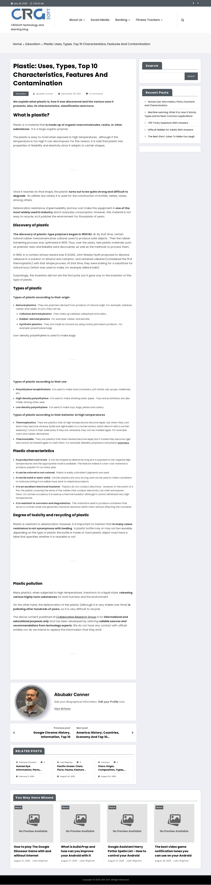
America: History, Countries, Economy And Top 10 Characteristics (97, 735)
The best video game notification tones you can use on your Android (173, 851)
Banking (122, 20)
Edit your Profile (108, 702)
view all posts (62, 709)
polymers (123, 443)
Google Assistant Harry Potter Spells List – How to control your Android (127, 851)
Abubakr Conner (44, 94)
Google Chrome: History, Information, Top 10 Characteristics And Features (47, 735)
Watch (19, 808)
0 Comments (96, 94)
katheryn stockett (27, 762)
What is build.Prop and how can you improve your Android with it (78, 851)
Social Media (100, 20)
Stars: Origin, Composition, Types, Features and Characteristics (111, 768)
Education (21, 94)
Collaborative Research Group (76, 617)
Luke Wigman (66, 762)
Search (152, 66)
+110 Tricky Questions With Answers (168, 123)
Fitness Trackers (149, 20)
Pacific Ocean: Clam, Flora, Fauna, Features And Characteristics (71, 768)
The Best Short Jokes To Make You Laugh (171, 136)
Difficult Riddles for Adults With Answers (170, 130)
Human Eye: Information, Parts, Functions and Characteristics (28, 768)
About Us (77, 20)
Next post (82, 728)
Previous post (62, 728)
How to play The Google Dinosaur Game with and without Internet (32, 851)
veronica (105, 762)
